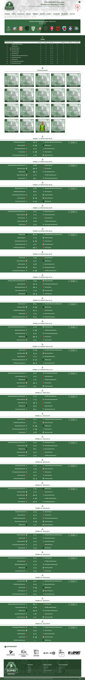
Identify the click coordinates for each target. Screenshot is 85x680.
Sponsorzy (64, 14)
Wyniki (60, 668)
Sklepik (44, 668)
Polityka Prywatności (47, 670)
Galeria (60, 672)
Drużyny (28, 14)
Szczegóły (73, 142)
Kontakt (72, 14)
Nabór (14, 14)
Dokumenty (45, 667)
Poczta (44, 672)
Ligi (59, 670)
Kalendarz (61, 667)
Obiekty (49, 14)
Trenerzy (35, 14)
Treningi (42, 14)
